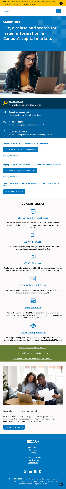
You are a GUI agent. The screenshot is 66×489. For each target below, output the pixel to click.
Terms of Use (33, 463)
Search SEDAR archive (14, 191)
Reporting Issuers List (19, 112)
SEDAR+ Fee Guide (33, 241)
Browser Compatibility (33, 457)
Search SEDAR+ (16, 101)
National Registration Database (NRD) (33, 353)
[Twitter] (25, 471)
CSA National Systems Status (33, 217)
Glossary (33, 453)
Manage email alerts (11, 155)
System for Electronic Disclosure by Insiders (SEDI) (33, 359)
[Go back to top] (61, 484)
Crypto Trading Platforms (33, 332)
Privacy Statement (33, 460)
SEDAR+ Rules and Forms (33, 285)
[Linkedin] (40, 471)
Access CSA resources (14, 427)
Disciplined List (16, 122)
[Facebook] (35, 471)
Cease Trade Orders (18, 131)
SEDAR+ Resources (33, 263)
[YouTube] (30, 471)
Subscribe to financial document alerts (20, 149)
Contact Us (33, 450)
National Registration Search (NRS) (33, 347)
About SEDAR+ (33, 447)
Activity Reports (33, 307)
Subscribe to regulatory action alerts (20, 170)
